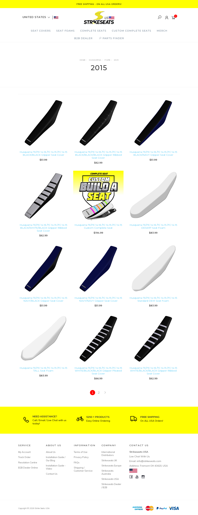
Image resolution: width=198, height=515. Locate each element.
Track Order (24, 457)
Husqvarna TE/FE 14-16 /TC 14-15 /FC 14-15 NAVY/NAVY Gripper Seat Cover (98, 302)
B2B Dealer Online (28, 467)
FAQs (76, 462)
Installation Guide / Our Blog (55, 459)
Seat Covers (41, 30)
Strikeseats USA (110, 479)
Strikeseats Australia (107, 472)
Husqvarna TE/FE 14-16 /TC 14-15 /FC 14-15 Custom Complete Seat (98, 229)
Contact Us (51, 473)
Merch (162, 30)
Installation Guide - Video (56, 467)
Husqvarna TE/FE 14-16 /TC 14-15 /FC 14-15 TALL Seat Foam (43, 372)
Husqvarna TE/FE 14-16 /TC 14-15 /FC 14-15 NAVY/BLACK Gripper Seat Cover (43, 302)
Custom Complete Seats (131, 30)
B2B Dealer (83, 38)
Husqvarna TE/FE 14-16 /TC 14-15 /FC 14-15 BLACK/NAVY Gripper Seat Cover (153, 153)
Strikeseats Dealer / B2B (111, 486)
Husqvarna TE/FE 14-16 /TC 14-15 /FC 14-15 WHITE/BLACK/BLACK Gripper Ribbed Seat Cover (153, 373)
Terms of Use (80, 452)
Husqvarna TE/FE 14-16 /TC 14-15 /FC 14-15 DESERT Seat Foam (153, 229)
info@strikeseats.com (149, 461)
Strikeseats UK (109, 460)
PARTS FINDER (111, 38)
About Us (51, 452)
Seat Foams (65, 30)
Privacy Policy (81, 457)
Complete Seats (93, 30)
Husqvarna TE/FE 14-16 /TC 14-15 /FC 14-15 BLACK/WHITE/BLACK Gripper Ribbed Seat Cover (43, 230)
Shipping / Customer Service (83, 469)
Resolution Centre (27, 462)
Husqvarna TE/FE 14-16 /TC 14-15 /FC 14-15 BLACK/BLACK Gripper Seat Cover (43, 153)
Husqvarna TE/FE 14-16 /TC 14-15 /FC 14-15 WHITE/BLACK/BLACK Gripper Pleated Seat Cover (98, 373)
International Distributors (108, 453)
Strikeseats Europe (111, 465)
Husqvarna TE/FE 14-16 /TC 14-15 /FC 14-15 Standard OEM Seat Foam (153, 302)
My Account (24, 452)
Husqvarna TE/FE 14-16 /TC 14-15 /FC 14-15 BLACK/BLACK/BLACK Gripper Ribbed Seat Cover (98, 154)
